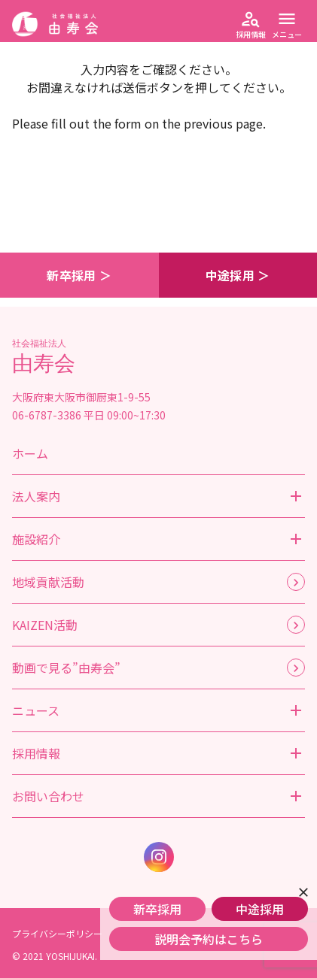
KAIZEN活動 (45, 625)
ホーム (30, 453)
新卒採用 (157, 909)
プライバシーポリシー (57, 933)
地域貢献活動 (48, 582)
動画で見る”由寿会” (66, 668)
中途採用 (260, 909)
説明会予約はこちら (208, 939)
